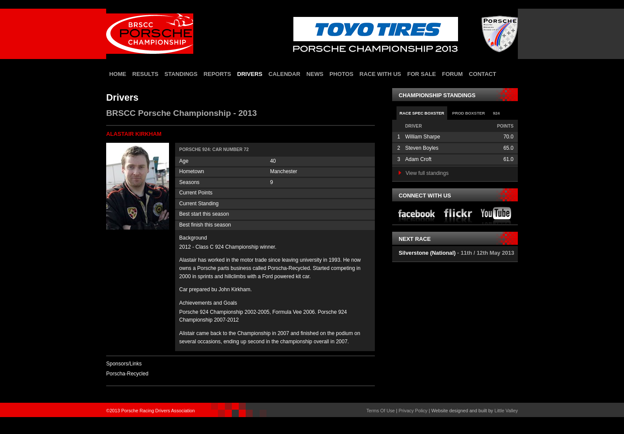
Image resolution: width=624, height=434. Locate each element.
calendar (284, 74)
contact (482, 74)
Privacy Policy (413, 410)
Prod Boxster (468, 113)
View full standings (423, 173)
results (145, 74)
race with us (380, 74)
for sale (421, 74)
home (117, 74)
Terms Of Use (380, 410)
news (314, 74)
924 (496, 113)
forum (452, 74)
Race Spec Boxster (422, 113)
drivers (249, 74)
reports (217, 74)
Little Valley (506, 410)
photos (341, 74)
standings (181, 74)
